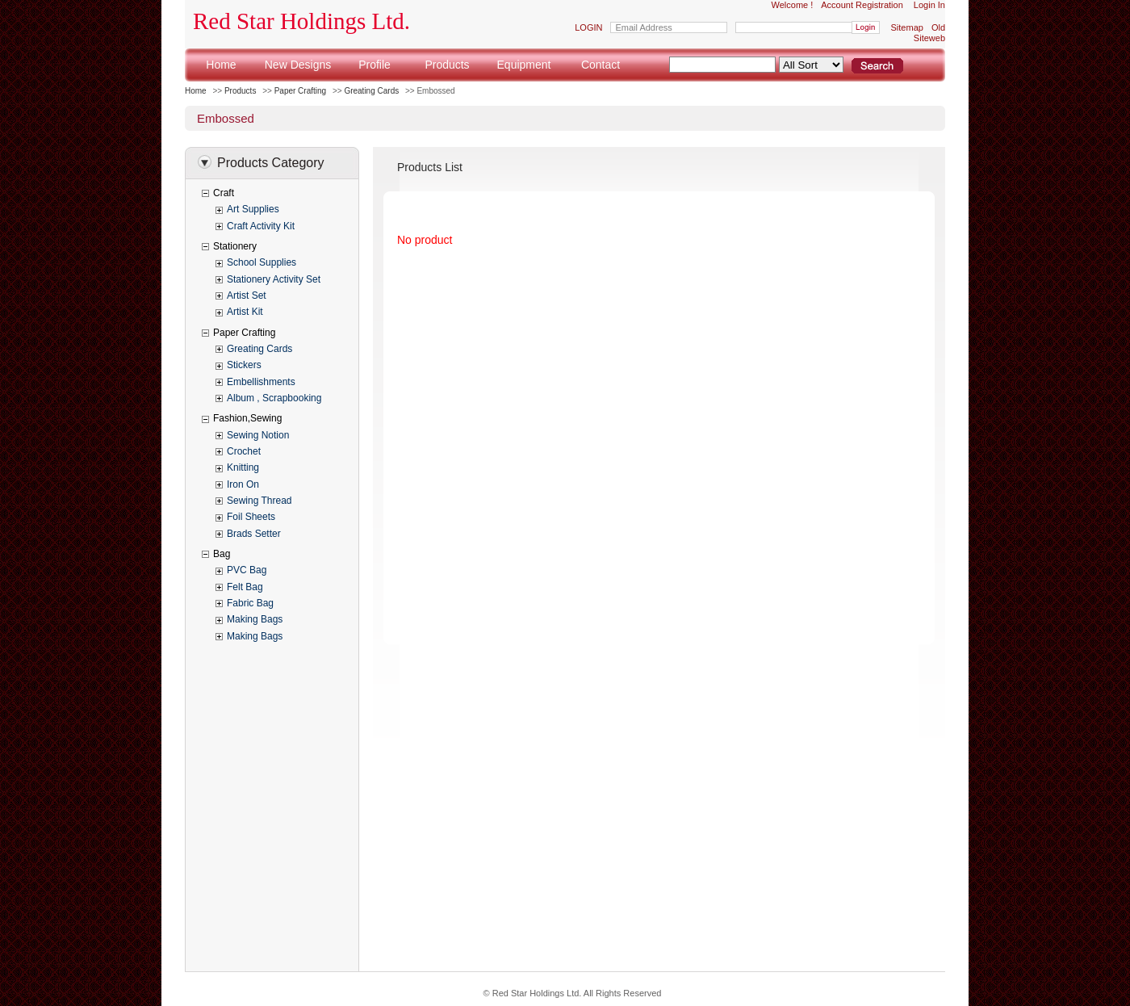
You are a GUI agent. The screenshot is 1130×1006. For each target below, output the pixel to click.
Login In (929, 5)
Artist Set (246, 295)
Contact (600, 64)
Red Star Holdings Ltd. (301, 21)
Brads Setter (254, 533)
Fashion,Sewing (247, 418)
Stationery (235, 246)
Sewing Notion (258, 435)
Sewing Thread (259, 500)
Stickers (244, 365)
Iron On (243, 484)
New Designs (298, 64)
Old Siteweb (929, 33)
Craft (223, 193)
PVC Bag (246, 570)
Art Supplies (253, 209)
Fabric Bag (250, 603)
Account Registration (862, 5)
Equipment (524, 64)
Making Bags (254, 619)
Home (221, 64)
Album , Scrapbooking (274, 398)
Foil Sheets (251, 516)
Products (447, 64)
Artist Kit (245, 311)
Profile (374, 64)
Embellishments (261, 382)
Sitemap (907, 27)
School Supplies (261, 262)
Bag (221, 554)
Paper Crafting (300, 90)
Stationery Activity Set (273, 279)
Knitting (243, 467)
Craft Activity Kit (261, 226)
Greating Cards (371, 90)
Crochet (244, 451)
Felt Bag (245, 587)
